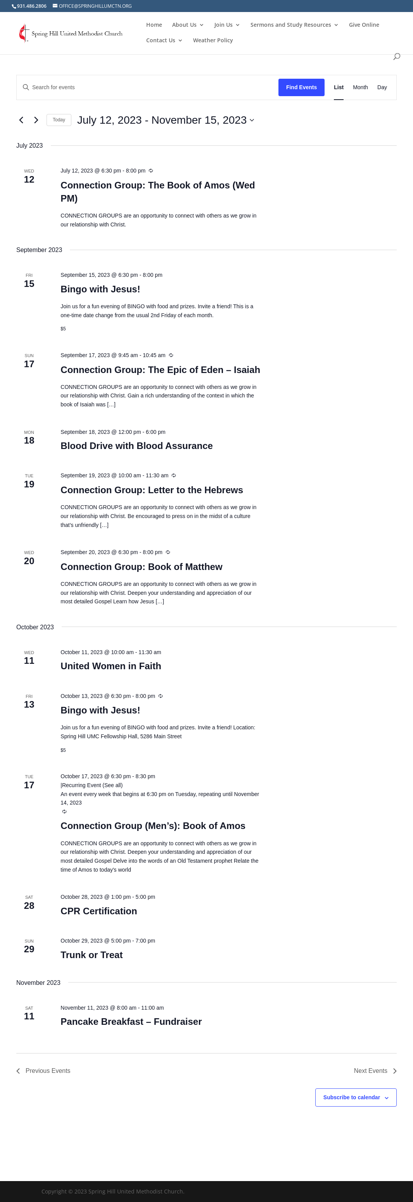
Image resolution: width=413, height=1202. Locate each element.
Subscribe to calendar (351, 1097)
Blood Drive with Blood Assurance (136, 445)
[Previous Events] (21, 120)
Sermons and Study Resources (291, 25)
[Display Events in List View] (339, 87)
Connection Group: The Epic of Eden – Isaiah (160, 369)
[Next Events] (36, 120)
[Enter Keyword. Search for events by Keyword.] (147, 87)
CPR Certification (98, 911)
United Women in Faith (110, 666)
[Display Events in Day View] (382, 87)
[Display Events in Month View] (360, 87)
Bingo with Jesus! (100, 289)
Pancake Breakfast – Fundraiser (131, 1021)
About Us (184, 25)
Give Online (364, 25)
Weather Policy (213, 41)
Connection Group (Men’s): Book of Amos (152, 825)
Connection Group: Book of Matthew (141, 566)
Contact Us (160, 41)
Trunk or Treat (91, 955)
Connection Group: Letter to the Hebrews (151, 490)
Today (59, 120)
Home (154, 25)
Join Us (223, 25)
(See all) (112, 785)
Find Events (301, 87)
